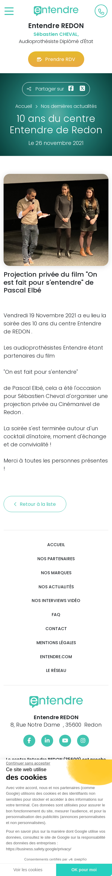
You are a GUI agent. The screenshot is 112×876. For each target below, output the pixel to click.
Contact (56, 628)
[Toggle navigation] (9, 11)
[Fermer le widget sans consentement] (28, 763)
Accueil (56, 544)
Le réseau (56, 670)
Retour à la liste (35, 504)
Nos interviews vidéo (56, 600)
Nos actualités (56, 586)
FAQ (56, 614)
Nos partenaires (56, 558)
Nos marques (56, 572)
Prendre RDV (56, 59)
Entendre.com (56, 656)
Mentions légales (56, 642)
